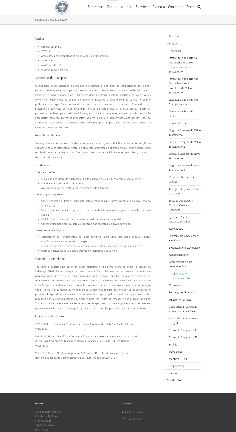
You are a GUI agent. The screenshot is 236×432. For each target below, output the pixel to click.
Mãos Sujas (175, 351)
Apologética (176, 228)
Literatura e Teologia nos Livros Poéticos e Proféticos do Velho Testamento (183, 85)
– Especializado (177, 366)
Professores (173, 373)
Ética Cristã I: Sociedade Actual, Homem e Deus (183, 309)
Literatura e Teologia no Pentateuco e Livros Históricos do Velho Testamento (183, 64)
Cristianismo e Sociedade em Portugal (183, 238)
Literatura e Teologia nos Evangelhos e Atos (183, 102)
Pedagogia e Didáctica (181, 292)
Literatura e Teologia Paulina (181, 114)
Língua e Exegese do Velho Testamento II (185, 144)
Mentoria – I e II (178, 359)
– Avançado (175, 50)
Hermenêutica (177, 123)
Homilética (175, 285)
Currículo (172, 43)
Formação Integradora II (183, 337)
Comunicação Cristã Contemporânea (180, 264)
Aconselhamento (179, 254)
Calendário (173, 36)
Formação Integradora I (182, 330)
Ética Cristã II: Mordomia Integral (183, 321)
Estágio (173, 344)
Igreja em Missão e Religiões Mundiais (180, 219)
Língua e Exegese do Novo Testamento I (184, 156)
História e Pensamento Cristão (182, 179)
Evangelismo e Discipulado (184, 247)
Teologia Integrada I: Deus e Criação (184, 191)
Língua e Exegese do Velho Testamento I (185, 133)
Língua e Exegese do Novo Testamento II (184, 168)
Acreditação (174, 380)
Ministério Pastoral (180, 299)
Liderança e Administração (181, 276)
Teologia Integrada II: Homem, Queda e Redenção (181, 205)
